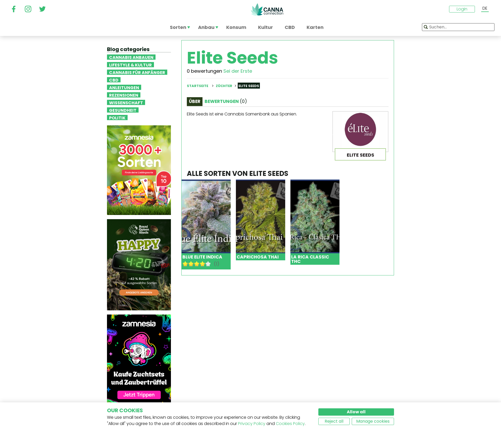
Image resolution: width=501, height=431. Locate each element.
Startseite (197, 85)
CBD (113, 79)
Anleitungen (124, 87)
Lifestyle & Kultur (130, 64)
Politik (117, 117)
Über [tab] (194, 101)
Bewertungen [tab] (226, 101)
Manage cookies (373, 421)
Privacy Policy (251, 424)
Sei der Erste (237, 71)
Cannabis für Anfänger (137, 72)
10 (208, 263)
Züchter (224, 85)
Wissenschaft (126, 102)
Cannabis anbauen (131, 57)
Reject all (334, 421)
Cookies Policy (290, 424)
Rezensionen (123, 94)
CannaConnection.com (267, 9)
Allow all (356, 412)
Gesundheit (122, 110)
